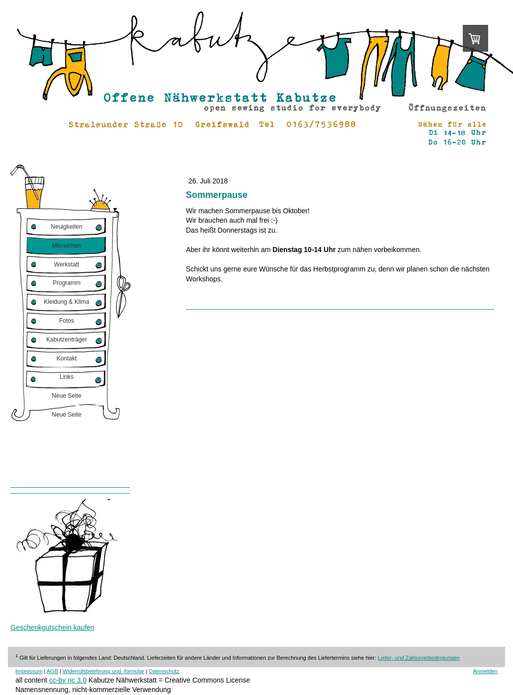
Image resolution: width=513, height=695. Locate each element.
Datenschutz (164, 671)
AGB (52, 671)
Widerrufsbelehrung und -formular (103, 671)
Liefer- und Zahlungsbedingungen (419, 658)
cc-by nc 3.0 (67, 680)
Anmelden (485, 671)
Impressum (28, 671)
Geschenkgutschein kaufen (52, 627)
